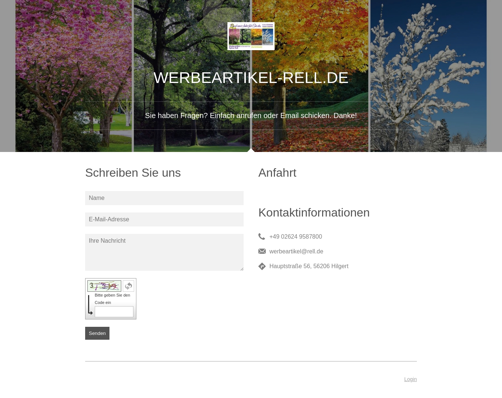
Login (410, 379)
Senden (97, 333)
